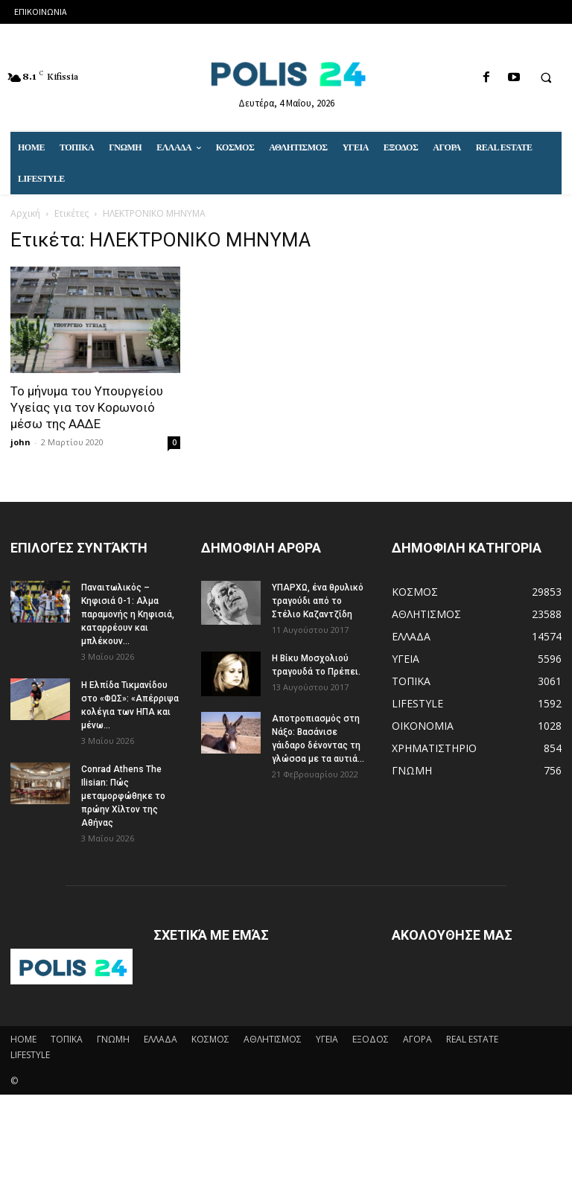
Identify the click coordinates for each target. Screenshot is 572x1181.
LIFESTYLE (30, 1054)
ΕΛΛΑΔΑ (160, 1039)
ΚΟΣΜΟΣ (210, 1039)
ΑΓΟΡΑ (417, 1039)
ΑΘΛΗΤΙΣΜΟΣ (273, 1039)
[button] (546, 78)
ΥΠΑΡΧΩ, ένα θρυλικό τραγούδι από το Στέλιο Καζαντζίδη (317, 601)
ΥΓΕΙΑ (327, 1039)
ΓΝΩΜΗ (113, 1039)
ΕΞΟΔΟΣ (370, 1039)
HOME (23, 1039)
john (20, 442)
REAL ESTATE (472, 1039)
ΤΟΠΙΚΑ (67, 1039)
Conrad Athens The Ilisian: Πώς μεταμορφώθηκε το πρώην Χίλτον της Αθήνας (123, 796)
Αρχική (25, 213)
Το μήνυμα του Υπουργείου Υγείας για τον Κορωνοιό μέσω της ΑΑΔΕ (86, 407)
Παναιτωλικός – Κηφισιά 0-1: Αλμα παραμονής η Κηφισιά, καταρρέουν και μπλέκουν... (127, 614)
